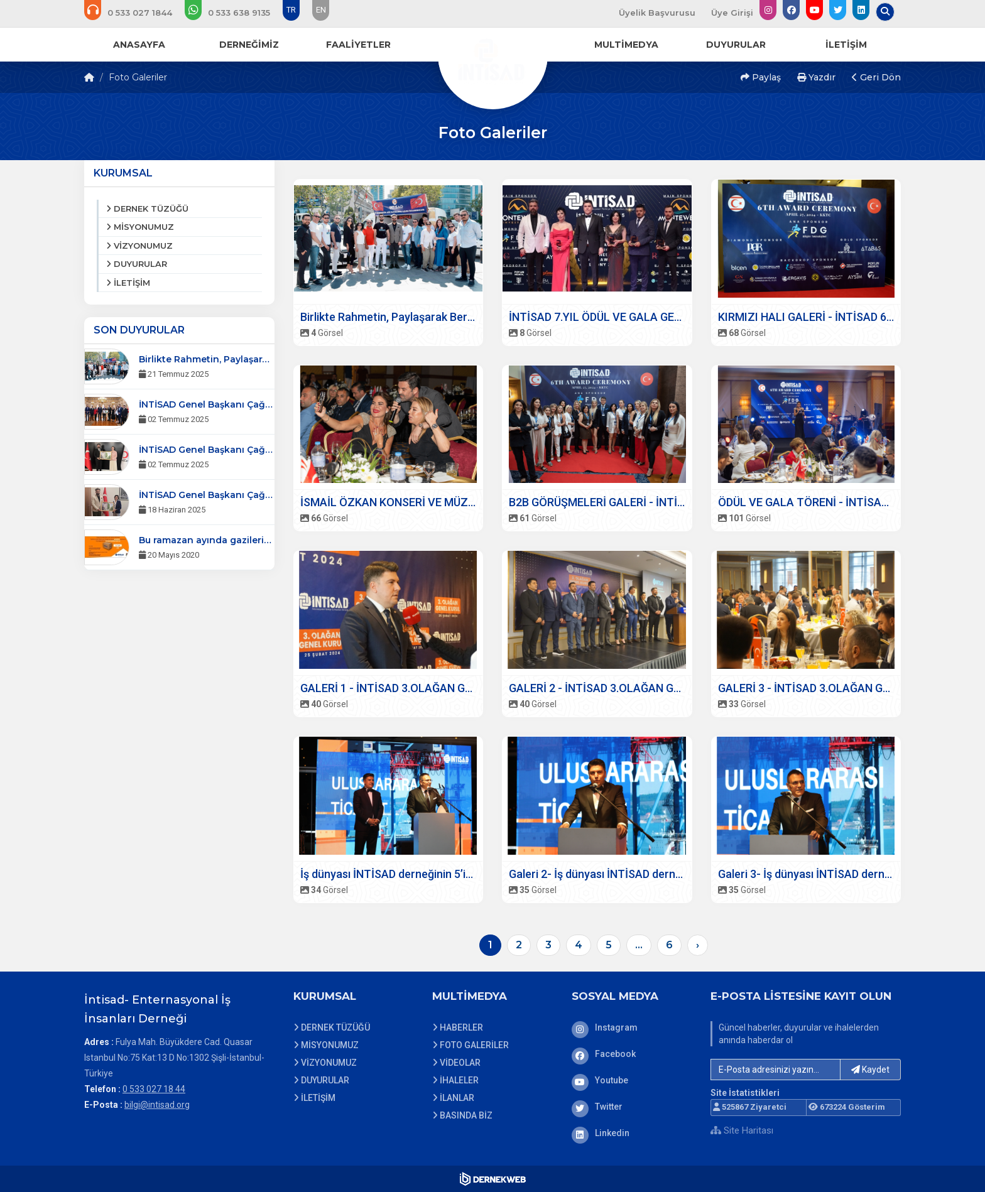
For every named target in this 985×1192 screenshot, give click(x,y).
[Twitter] (632, 1106)
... (639, 945)
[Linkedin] (632, 1133)
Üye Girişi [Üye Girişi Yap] (732, 13)
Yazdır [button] (816, 77)
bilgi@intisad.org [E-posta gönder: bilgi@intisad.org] (157, 1105)
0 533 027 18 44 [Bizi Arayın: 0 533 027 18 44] (153, 1089)
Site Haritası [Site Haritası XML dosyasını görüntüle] (741, 1130)
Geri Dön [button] (876, 77)
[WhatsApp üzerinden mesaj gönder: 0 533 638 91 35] (236, 13)
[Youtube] (632, 1080)
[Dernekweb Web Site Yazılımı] (492, 1179)
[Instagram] (632, 1027)
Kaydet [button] (870, 1070)
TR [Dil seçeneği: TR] (291, 9)
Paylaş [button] (761, 77)
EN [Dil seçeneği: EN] (321, 9)
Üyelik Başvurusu (657, 13)
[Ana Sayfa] (492, 53)
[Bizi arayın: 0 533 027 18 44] (136, 13)
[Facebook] (632, 1054)
